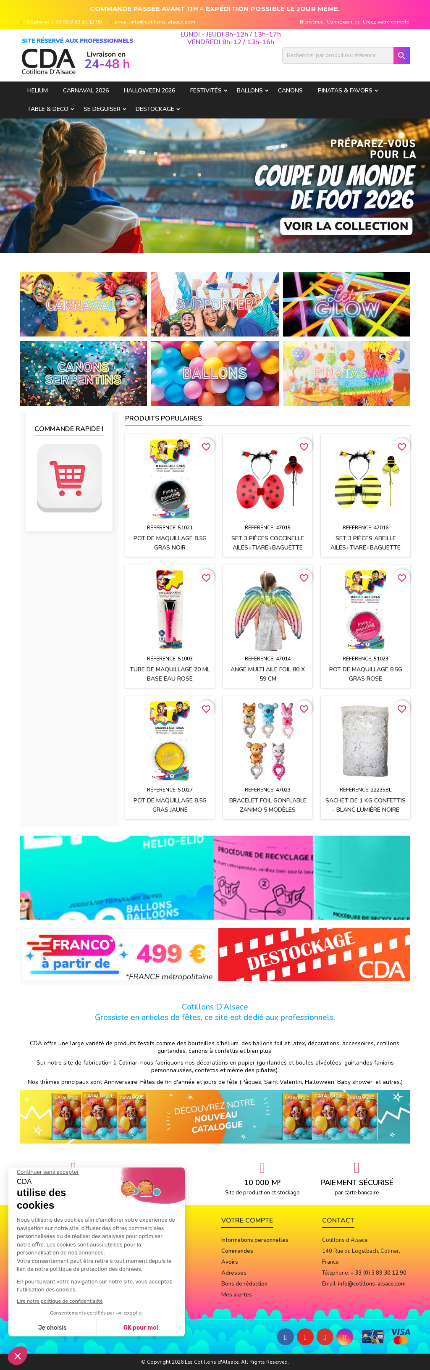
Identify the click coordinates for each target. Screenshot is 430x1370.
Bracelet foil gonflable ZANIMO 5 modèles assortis (268, 810)
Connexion (339, 21)
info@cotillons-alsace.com (163, 21)
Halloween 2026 (149, 91)
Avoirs (229, 1262)
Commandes (237, 1251)
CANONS (290, 91)
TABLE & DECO (47, 109)
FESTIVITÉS (206, 91)
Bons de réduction (244, 1284)
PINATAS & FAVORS (345, 91)
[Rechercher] (346, 55)
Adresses (233, 1273)
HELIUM (37, 91)
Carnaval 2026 (86, 91)
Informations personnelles (254, 1240)
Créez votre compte (386, 21)
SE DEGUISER (102, 109)
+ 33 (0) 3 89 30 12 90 (76, 21)
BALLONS (250, 91)
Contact (338, 1220)
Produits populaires (163, 418)
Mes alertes (236, 1295)
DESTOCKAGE (155, 109)
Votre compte (247, 1220)
